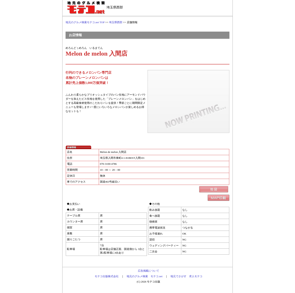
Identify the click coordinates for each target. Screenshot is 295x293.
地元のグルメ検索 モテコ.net (144, 276)
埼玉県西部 (115, 22)
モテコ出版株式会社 (107, 276)
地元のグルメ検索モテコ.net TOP (85, 22)
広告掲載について (148, 270)
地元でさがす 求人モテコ (186, 276)
